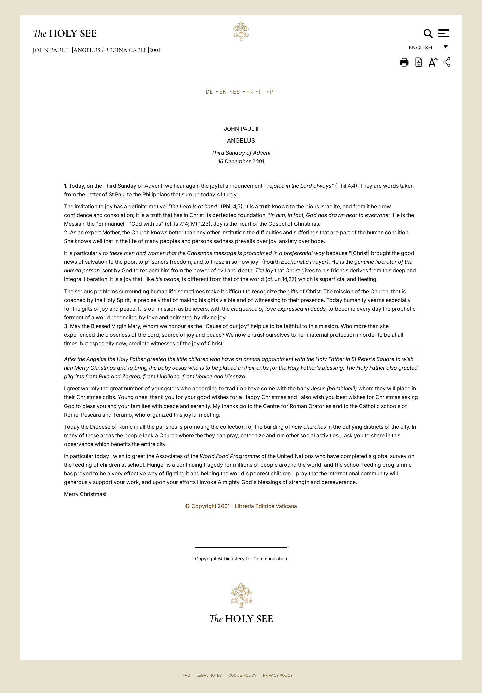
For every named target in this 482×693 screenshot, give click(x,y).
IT (261, 91)
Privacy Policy (278, 675)
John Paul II (52, 50)
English (423, 49)
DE (209, 91)
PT (273, 91)
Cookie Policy (242, 675)
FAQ (186, 675)
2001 (154, 50)
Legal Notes (209, 675)
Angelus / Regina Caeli (110, 50)
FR (249, 91)
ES (236, 91)
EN (223, 91)
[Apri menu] (442, 33)
